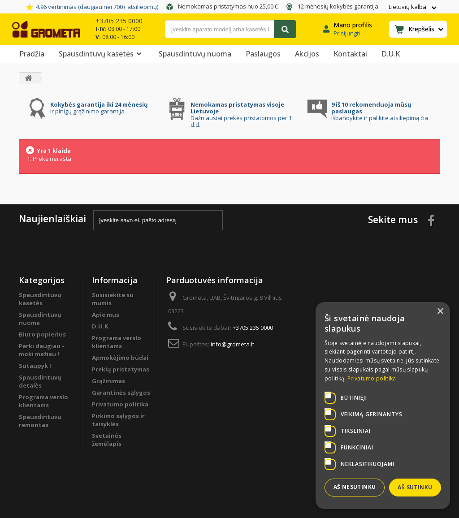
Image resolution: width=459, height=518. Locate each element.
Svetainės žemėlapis (106, 440)
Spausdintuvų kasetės (101, 53)
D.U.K (390, 54)
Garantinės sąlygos (121, 392)
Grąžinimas (108, 381)
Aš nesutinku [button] (354, 487)
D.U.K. (101, 326)
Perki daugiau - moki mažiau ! (41, 350)
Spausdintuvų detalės (40, 381)
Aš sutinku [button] (415, 487)
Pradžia (31, 54)
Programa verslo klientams (43, 401)
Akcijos (307, 54)
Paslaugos (263, 54)
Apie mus (105, 315)
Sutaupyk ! (35, 366)
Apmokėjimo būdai (120, 358)
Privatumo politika (120, 404)
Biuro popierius (42, 334)
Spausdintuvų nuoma (195, 54)
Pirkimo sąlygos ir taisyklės (118, 420)
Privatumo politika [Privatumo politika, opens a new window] (371, 378)
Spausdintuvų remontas (40, 421)
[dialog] (383, 405)
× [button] (440, 311)
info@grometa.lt (232, 344)
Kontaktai (350, 54)
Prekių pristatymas (120, 369)
